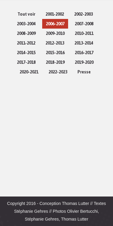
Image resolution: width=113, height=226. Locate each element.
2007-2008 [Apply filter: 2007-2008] (84, 23)
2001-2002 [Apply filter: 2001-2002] (55, 14)
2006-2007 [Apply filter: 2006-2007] (55, 23)
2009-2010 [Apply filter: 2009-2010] (55, 33)
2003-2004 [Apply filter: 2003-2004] (26, 23)
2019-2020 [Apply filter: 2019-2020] (84, 62)
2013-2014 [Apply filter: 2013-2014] (83, 43)
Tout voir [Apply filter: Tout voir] (26, 14)
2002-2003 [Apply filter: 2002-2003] (83, 14)
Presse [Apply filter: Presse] (84, 72)
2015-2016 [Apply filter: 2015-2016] (55, 52)
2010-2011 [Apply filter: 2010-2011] (84, 33)
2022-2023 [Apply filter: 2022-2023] (58, 72)
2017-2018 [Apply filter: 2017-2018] (26, 62)
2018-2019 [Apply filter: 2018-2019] (55, 62)
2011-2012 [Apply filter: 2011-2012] (26, 43)
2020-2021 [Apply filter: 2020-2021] (29, 72)
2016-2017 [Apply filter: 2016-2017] (84, 52)
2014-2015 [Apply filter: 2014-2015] (26, 52)
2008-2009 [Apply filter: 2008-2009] (26, 33)
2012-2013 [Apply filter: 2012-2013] (55, 43)
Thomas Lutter (75, 203)
